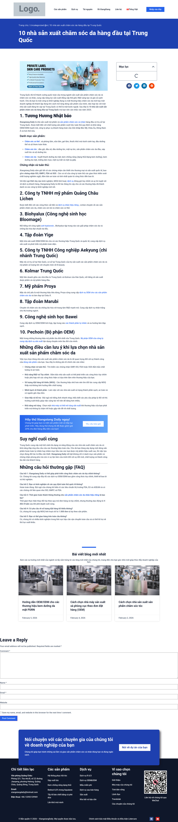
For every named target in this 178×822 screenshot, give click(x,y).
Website (3, 703)
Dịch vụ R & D (86, 775)
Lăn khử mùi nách (55, 802)
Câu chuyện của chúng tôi (123, 804)
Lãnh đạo (116, 794)
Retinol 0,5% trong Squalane (60, 790)
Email (3, 693)
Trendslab (116, 799)
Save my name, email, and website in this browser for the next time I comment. (36, 713)
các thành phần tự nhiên (76, 323)
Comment (5, 651)
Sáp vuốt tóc (53, 780)
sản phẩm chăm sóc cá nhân (72, 122)
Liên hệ (118, 9)
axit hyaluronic (47, 226)
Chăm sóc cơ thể (32, 141)
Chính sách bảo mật (98, 819)
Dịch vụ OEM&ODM (88, 780)
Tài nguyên (87, 9)
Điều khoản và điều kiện (117, 819)
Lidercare (132, 819)
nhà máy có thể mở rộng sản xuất (66, 405)
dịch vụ (70, 181)
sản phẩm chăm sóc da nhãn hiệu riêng (82, 495)
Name (3, 683)
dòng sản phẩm (30, 362)
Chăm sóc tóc (31, 149)
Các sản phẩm (60, 9)
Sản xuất (84, 794)
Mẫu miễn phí (86, 785)
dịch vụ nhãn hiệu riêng (68, 205)
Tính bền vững (118, 789)
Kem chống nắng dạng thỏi (59, 785)
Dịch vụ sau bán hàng (89, 790)
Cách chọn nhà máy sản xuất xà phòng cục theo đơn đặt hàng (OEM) (87, 605)
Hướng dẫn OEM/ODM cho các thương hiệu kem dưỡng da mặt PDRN (40, 605)
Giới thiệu (116, 780)
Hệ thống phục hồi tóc (57, 775)
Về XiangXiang (103, 9)
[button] (153, 66)
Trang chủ (23, 25)
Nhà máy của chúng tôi (122, 785)
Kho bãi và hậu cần (88, 799)
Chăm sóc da (30, 157)
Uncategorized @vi (39, 25)
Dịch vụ (74, 9)
